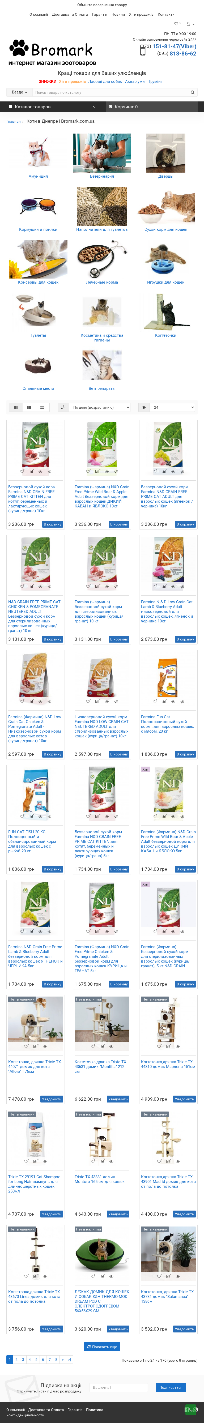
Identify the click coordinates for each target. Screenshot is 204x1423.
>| (69, 1359)
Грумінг (155, 81)
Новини (118, 14)
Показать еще (102, 1347)
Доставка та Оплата (70, 14)
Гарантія (99, 14)
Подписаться (170, 1387)
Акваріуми (135, 81)
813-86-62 (176, 53)
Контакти (166, 14)
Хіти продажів (141, 14)
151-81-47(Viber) (168, 46)
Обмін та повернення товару (102, 5)
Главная (13, 121)
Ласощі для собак (105, 81)
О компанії (38, 14)
